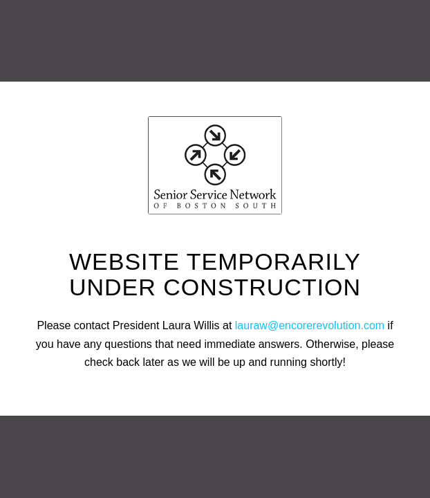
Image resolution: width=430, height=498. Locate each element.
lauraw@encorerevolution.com (309, 325)
